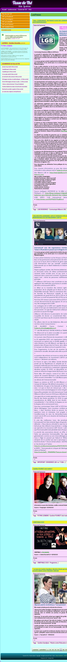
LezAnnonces (12, 9)
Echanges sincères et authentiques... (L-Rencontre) (15, 79)
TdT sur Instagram (7, 19)
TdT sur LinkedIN (7, 22)
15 (55, 649)
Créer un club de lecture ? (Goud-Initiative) (13, 84)
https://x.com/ (39, 174)
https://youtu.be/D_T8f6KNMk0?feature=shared (50, 452)
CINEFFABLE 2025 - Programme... (47, 563)
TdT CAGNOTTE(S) (8, 27)
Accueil (4, 9)
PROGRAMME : (45, 552)
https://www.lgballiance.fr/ (58, 173)
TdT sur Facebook (7, 16)
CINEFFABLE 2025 (38, 522)
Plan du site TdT (7, 14)
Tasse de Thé (22, 2)
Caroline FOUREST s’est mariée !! (42, 469)
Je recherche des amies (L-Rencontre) (12, 76)
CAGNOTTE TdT (15, 38)
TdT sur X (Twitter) (7, 24)
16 (58, 649)
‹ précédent (43, 649)
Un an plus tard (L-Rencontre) (9, 74)
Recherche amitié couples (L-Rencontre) (12, 89)
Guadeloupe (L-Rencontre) (9, 69)
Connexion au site (6, 30)
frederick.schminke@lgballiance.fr (45, 328)
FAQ (30, 9)
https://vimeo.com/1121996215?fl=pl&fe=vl (50, 199)
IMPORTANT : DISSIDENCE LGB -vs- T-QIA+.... (51, 462)
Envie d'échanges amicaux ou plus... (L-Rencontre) (15, 81)
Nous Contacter (59, 655)
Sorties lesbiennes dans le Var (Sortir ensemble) (14, 86)
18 (63, 649)
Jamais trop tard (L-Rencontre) (10, 67)
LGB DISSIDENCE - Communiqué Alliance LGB (51, 209)
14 (52, 649)
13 (50, 649)
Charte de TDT (22, 9)
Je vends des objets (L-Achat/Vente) (11, 91)
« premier (35, 649)
